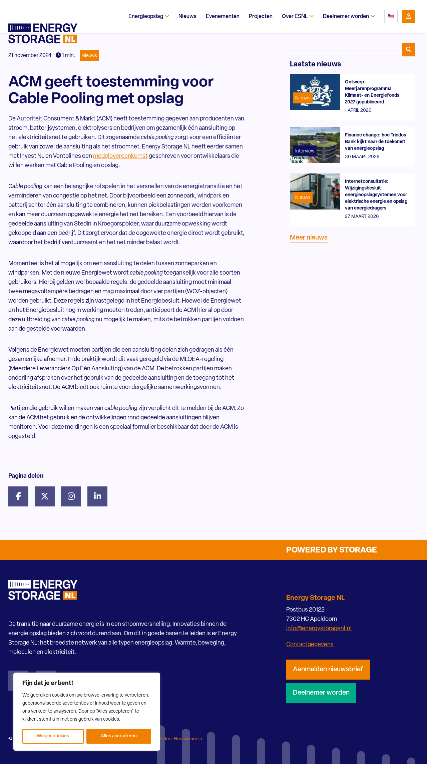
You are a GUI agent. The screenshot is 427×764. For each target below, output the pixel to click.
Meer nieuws (309, 238)
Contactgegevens (310, 645)
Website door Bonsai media (173, 739)
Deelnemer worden (321, 693)
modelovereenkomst (120, 156)
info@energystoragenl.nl (319, 629)
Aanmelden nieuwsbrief (328, 669)
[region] (86, 712)
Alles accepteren (119, 736)
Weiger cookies (53, 736)
